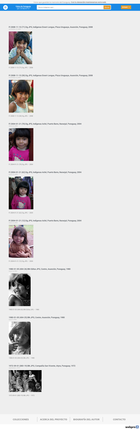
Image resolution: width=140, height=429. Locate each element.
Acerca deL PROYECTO (53, 419)
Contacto (119, 419)
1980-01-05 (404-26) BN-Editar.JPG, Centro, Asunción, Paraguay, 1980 (39, 269)
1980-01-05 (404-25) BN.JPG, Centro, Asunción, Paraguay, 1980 (37, 317)
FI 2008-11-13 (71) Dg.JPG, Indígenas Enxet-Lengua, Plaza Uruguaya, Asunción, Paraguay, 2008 (51, 27)
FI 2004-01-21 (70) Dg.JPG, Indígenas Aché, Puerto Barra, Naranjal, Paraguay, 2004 (45, 124)
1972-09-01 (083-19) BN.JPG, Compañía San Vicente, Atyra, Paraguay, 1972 (42, 366)
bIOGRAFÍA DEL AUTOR (86, 419)
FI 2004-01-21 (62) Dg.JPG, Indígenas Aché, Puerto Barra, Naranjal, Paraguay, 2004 (45, 172)
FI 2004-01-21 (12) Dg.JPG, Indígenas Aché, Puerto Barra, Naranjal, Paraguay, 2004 (45, 220)
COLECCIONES (21, 419)
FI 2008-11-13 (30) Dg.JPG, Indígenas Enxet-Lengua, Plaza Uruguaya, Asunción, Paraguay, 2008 (51, 75)
